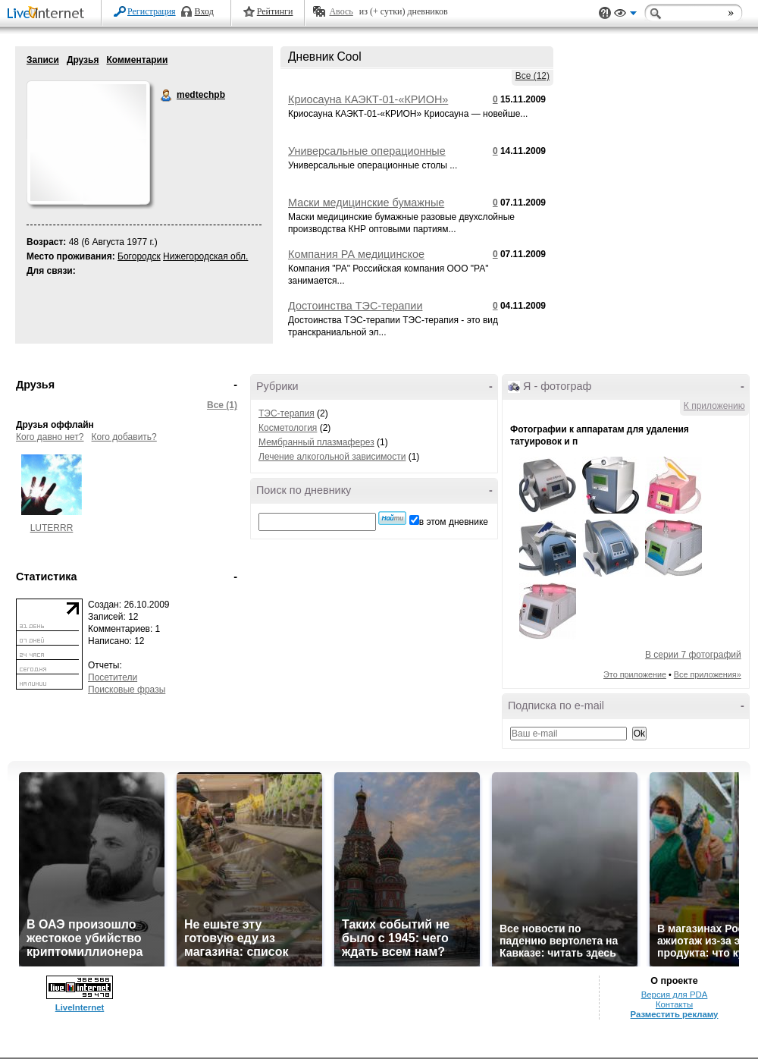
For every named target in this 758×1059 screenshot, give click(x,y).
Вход (204, 11)
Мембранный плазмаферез (316, 442)
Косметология (287, 428)
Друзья (83, 60)
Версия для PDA (674, 994)
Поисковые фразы (126, 689)
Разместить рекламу (675, 1014)
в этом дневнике (453, 522)
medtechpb (167, 96)
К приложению (714, 406)
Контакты (674, 1004)
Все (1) (222, 405)
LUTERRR (52, 528)
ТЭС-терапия (286, 413)
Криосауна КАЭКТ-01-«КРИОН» (368, 99)
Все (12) (532, 76)
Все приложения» (707, 674)
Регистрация (151, 11)
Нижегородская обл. (205, 256)
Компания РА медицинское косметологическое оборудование (374, 260)
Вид (625, 15)
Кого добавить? (124, 437)
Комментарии (137, 60)
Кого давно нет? (50, 437)
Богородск (139, 256)
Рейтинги (275, 11)
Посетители (112, 677)
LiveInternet (48, 14)
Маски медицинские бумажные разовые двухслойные (366, 208)
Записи (43, 60)
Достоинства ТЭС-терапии (355, 306)
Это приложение (634, 674)
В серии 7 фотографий (693, 654)
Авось (340, 11)
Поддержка (605, 13)
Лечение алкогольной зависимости (332, 456)
